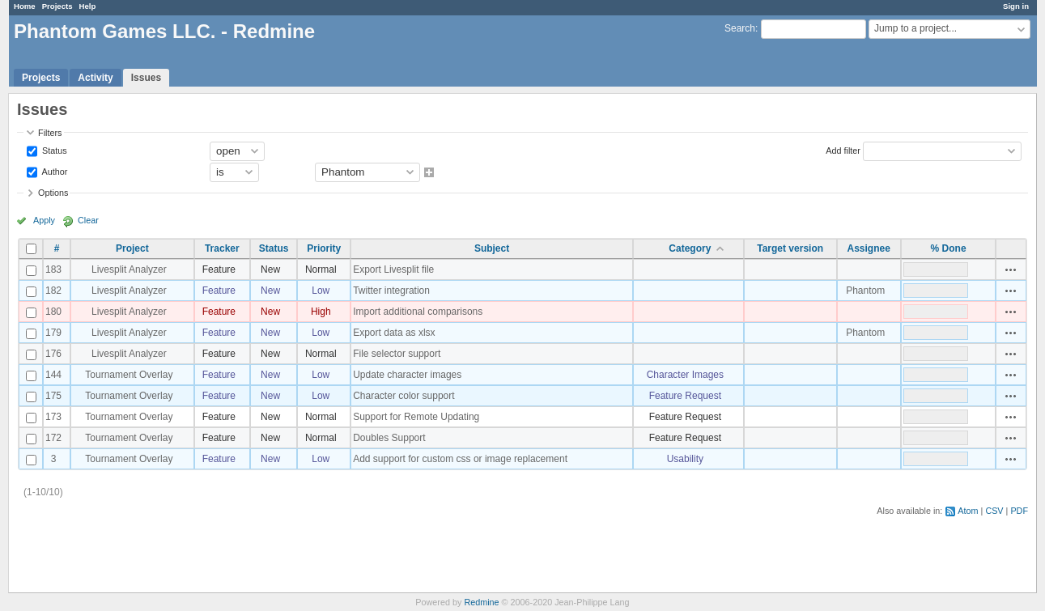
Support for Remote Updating (416, 416)
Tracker (222, 248)
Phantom (865, 290)
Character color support (403, 395)
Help (87, 6)
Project (132, 248)
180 (53, 311)
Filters (50, 133)
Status (53, 150)
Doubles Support (389, 437)
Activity (95, 77)
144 (53, 374)
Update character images (407, 374)
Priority (324, 248)
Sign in (1016, 6)
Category (690, 248)
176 (53, 353)
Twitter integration (391, 290)
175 (53, 395)
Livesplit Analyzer (129, 269)
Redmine (481, 602)
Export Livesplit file (393, 269)
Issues (146, 77)
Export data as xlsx (394, 332)
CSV (994, 511)
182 (53, 290)
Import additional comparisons (417, 311)
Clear (88, 220)
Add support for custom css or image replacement (460, 459)
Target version (790, 248)
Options (53, 192)
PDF (1019, 511)
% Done (948, 248)
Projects (57, 6)
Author (53, 171)
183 (53, 269)
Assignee (868, 248)
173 (53, 416)
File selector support (396, 353)
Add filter (843, 150)
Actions (1011, 269)
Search (739, 28)
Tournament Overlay (128, 374)
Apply (44, 220)
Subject (491, 248)
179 (53, 332)
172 (53, 437)
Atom (968, 511)
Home (25, 6)
